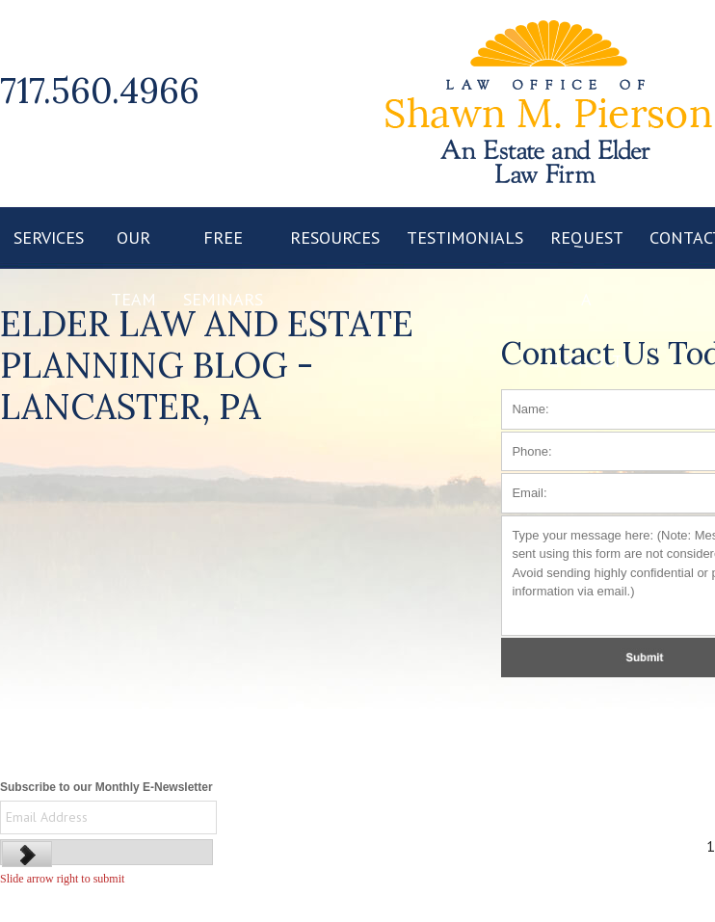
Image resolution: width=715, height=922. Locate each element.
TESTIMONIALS (465, 237)
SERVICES (48, 237)
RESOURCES (335, 237)
